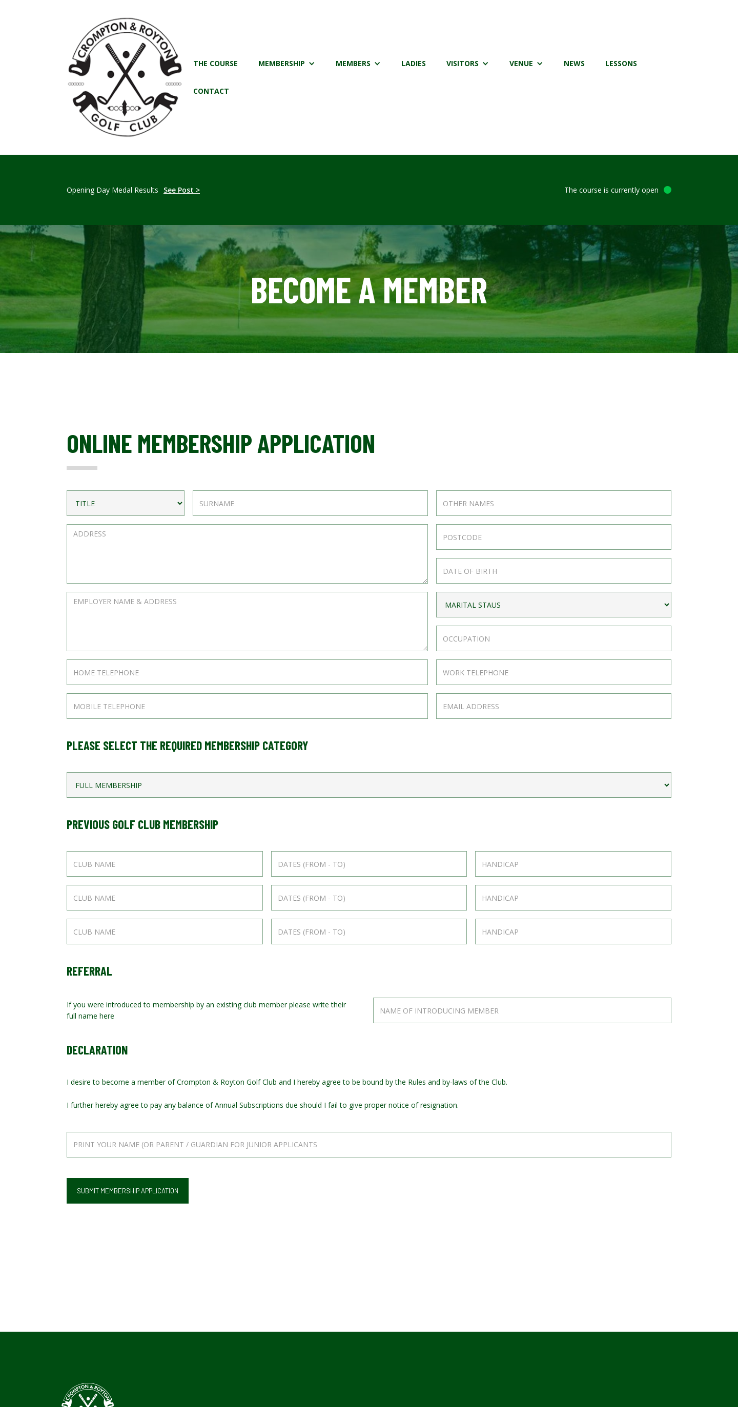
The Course (215, 63)
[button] (286, 63)
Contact (211, 91)
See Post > (181, 190)
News (574, 63)
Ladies (413, 63)
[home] (125, 77)
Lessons (621, 63)
